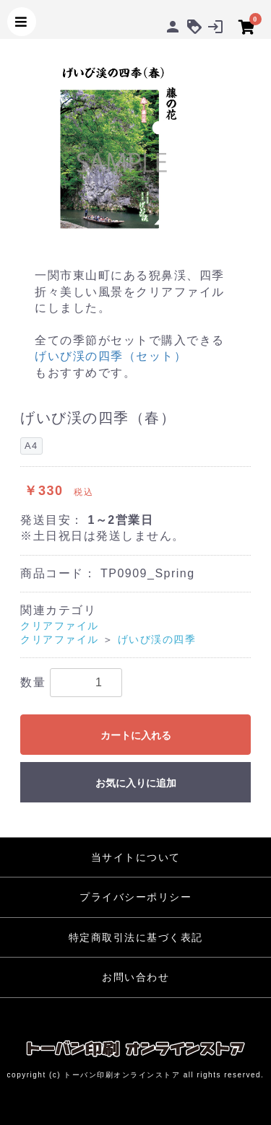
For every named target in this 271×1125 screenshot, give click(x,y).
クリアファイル (59, 625)
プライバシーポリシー (135, 897)
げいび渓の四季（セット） (110, 356)
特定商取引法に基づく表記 (136, 937)
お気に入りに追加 (135, 783)
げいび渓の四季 (157, 639)
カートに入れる (135, 735)
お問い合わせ (135, 977)
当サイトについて (136, 857)
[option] (135, 145)
